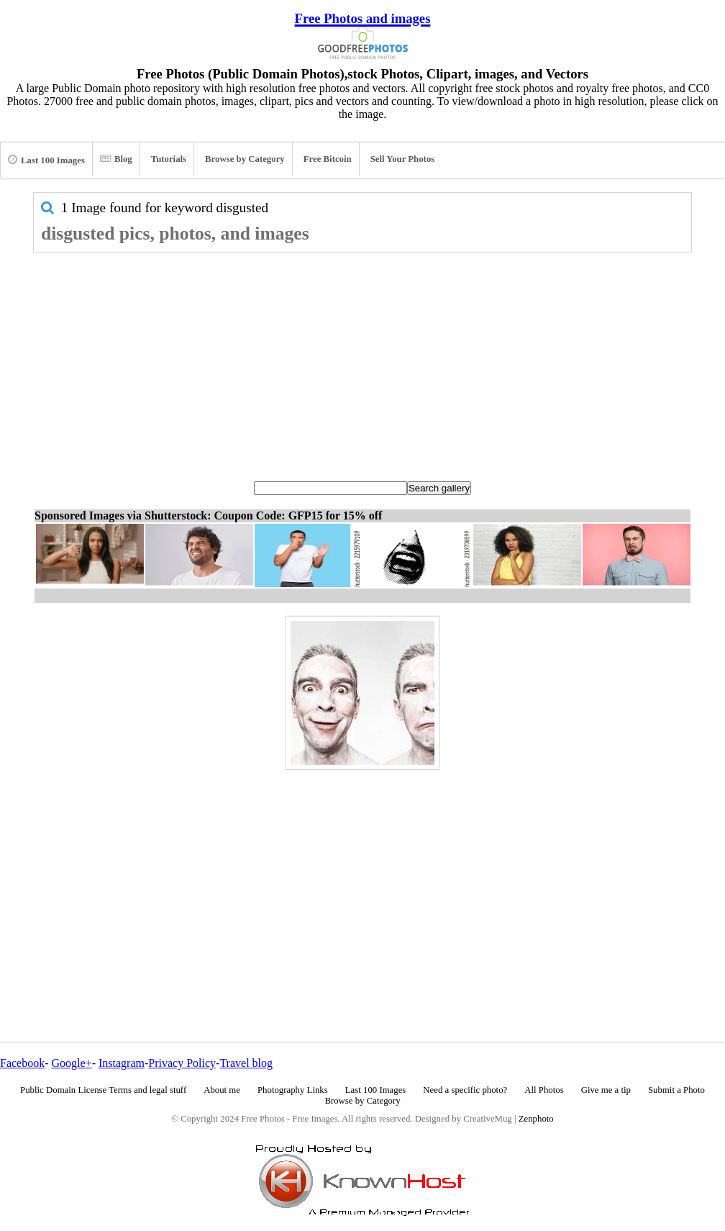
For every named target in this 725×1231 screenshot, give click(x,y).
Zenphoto (536, 1119)
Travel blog (246, 1063)
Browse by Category (245, 159)
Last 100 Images (46, 159)
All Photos (543, 1090)
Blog (116, 159)
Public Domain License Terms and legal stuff (103, 1090)
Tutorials (168, 159)
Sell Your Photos (402, 159)
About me (222, 1090)
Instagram (122, 1063)
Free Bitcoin (328, 159)
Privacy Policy (182, 1063)
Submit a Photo (676, 1090)
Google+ (72, 1063)
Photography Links (292, 1090)
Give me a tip (606, 1090)
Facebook (22, 1063)
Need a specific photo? (465, 1090)
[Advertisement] (362, 360)
